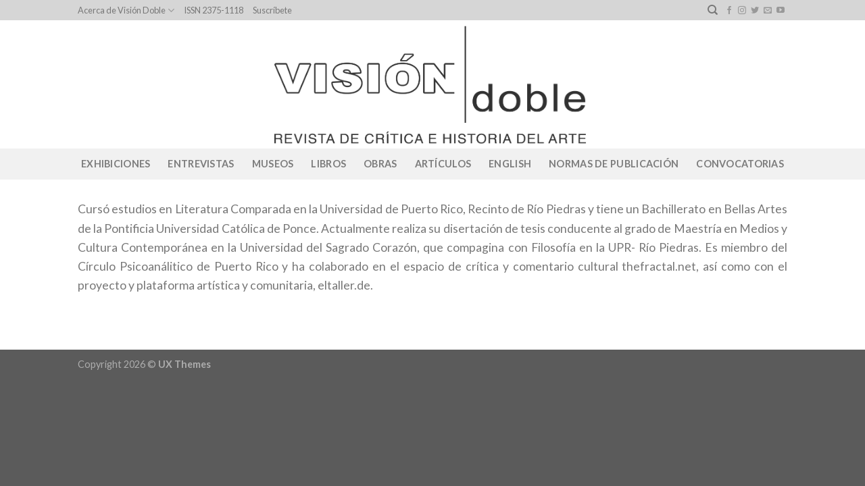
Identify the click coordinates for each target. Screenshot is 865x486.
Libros (328, 163)
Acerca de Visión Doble (126, 10)
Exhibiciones (115, 163)
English (510, 163)
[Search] (713, 10)
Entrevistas (201, 163)
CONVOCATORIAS (740, 163)
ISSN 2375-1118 (213, 10)
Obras (380, 163)
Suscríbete (272, 10)
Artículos (443, 163)
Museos (273, 163)
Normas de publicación (613, 163)
